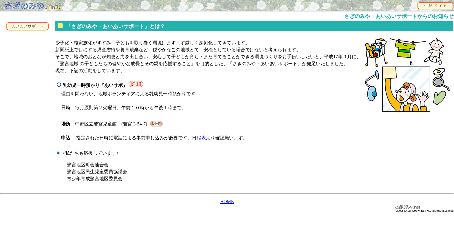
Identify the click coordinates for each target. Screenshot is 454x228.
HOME (227, 201)
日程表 (199, 137)
